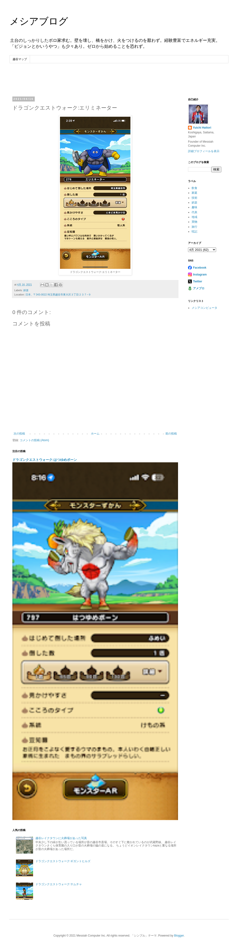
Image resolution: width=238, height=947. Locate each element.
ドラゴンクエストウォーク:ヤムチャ (58, 884)
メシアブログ (39, 21)
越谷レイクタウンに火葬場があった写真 (61, 838)
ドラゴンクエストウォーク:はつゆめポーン (44, 460)
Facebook (199, 267)
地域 (194, 217)
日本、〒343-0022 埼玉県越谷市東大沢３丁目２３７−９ (58, 294)
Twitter (197, 281)
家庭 (194, 192)
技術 (194, 197)
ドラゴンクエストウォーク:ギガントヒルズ (62, 861)
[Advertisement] (119, 76)
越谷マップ (20, 59)
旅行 (194, 226)
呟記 (194, 231)
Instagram (200, 274)
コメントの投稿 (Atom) (34, 440)
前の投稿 (171, 433)
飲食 (194, 188)
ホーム (95, 433)
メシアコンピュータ (204, 307)
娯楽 (26, 290)
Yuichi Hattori (202, 127)
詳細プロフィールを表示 (203, 151)
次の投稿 (19, 433)
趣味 (194, 207)
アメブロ (198, 288)
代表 (194, 212)
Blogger (179, 935)
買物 (194, 221)
